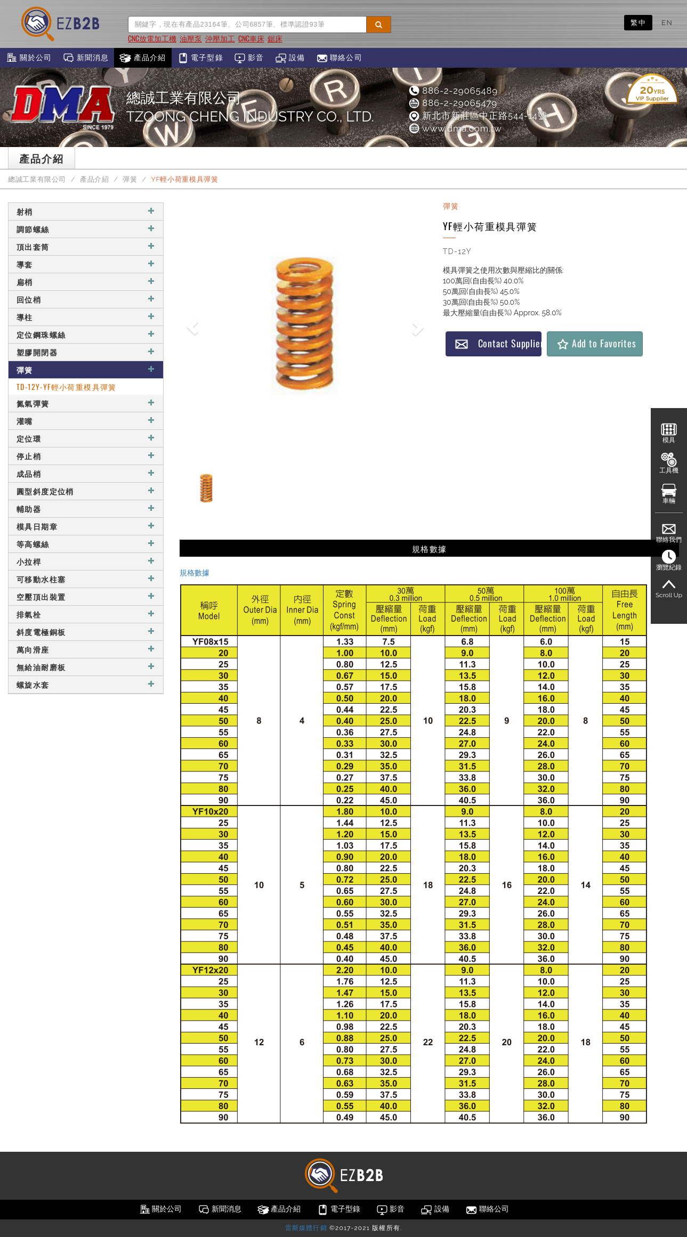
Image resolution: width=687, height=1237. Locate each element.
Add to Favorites (596, 343)
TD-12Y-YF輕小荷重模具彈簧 (67, 386)
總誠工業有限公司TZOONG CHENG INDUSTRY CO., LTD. (250, 107)
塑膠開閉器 (86, 351)
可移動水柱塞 (86, 578)
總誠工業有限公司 (37, 179)
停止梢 (86, 455)
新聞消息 (85, 58)
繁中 (638, 22)
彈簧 (130, 179)
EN (667, 22)
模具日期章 (86, 526)
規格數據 (194, 572)
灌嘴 (86, 420)
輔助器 (86, 508)
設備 (290, 58)
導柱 (86, 316)
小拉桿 (86, 561)
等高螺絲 (86, 543)
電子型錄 (200, 58)
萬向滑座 (86, 649)
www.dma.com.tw (455, 128)
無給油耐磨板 (86, 666)
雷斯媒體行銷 (306, 1228)
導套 (86, 264)
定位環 (86, 438)
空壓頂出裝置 (86, 596)
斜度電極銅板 (86, 631)
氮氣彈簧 (86, 403)
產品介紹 (142, 58)
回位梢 (86, 299)
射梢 (86, 211)
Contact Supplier (498, 343)
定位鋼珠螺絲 (86, 334)
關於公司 (28, 58)
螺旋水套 (86, 684)
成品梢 (86, 473)
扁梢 (86, 281)
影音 (249, 58)
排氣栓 (86, 614)
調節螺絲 (86, 228)
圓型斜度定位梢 (86, 491)
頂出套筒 (86, 246)
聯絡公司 (339, 58)
